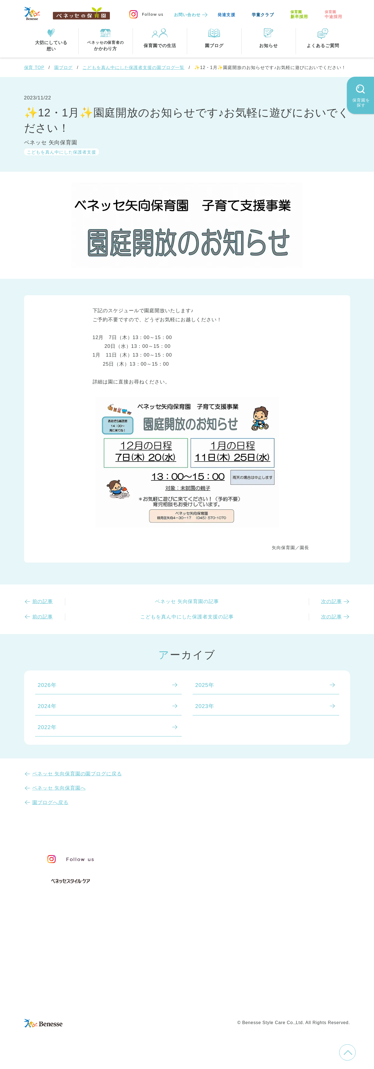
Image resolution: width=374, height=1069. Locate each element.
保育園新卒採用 (307, 1004)
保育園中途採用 (263, 1004)
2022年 (47, 727)
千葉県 (212, 956)
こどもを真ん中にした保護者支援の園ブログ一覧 (133, 67)
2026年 (47, 685)
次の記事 (331, 601)
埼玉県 (152, 967)
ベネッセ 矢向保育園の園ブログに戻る (77, 773)
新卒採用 (299, 14)
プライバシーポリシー (164, 1004)
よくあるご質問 (291, 883)
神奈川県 (181, 956)
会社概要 (224, 992)
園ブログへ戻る (50, 802)
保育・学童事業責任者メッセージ (186, 855)
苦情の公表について (298, 870)
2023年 (204, 706)
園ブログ (63, 67)
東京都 (152, 956)
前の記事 (42, 601)
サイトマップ (191, 992)
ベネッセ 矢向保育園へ (59, 788)
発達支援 (226, 14)
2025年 (204, 685)
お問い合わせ (187, 14)
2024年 (47, 706)
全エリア (154, 944)
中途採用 (333, 14)
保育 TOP (34, 67)
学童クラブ (263, 14)
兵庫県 (179, 967)
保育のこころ (160, 866)
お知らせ (281, 857)
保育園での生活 (162, 906)
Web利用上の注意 (217, 1004)
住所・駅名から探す (169, 933)
